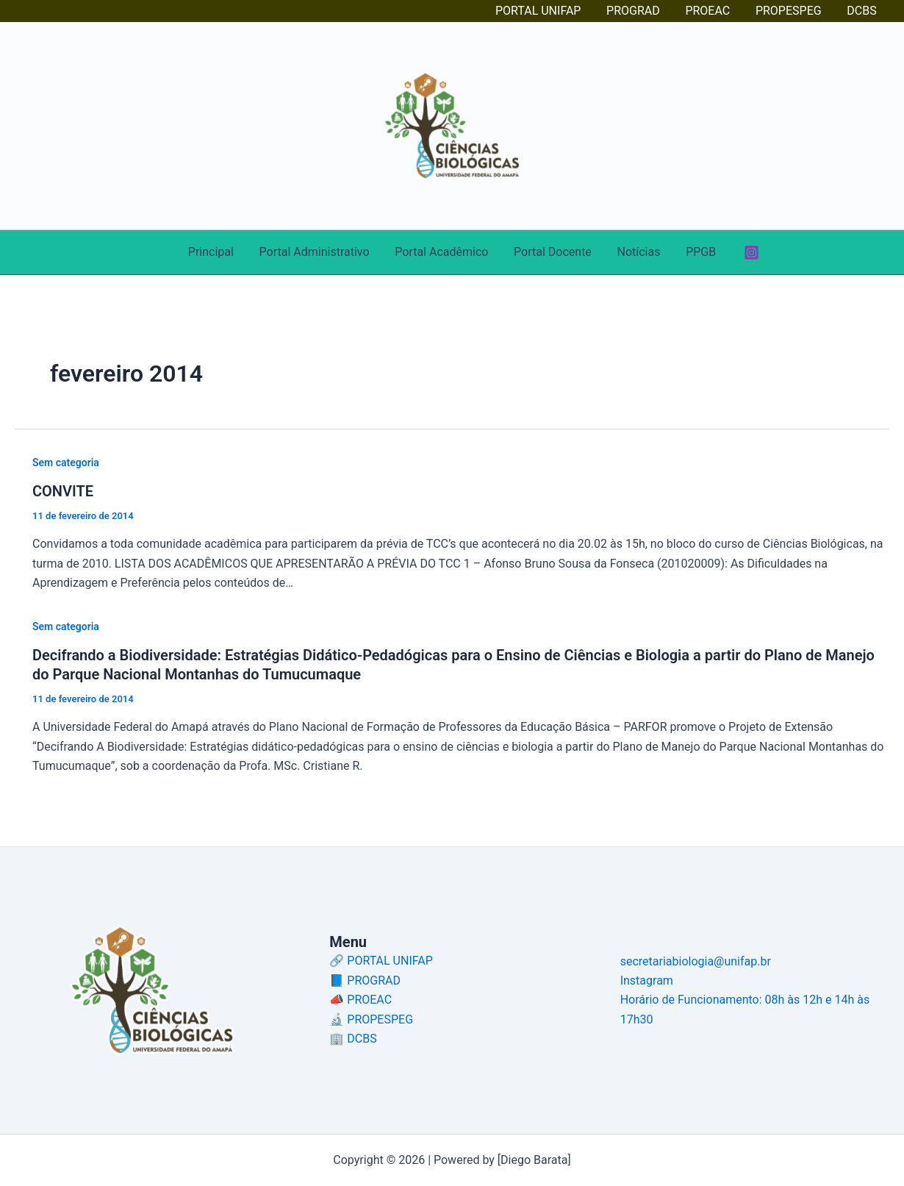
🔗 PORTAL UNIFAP (380, 961)
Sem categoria (65, 462)
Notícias (636, 252)
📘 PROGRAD (365, 980)
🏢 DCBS (352, 1039)
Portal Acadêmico (442, 252)
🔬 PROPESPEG (371, 1019)
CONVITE (62, 491)
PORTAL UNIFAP (546, 11)
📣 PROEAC (360, 1000)
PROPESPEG (791, 11)
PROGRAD (640, 11)
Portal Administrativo (317, 252)
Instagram (646, 980)
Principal (215, 252)
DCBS (863, 11)
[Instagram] (745, 252)
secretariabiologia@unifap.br (695, 961)
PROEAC (712, 11)
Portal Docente (552, 252)
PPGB (696, 252)
